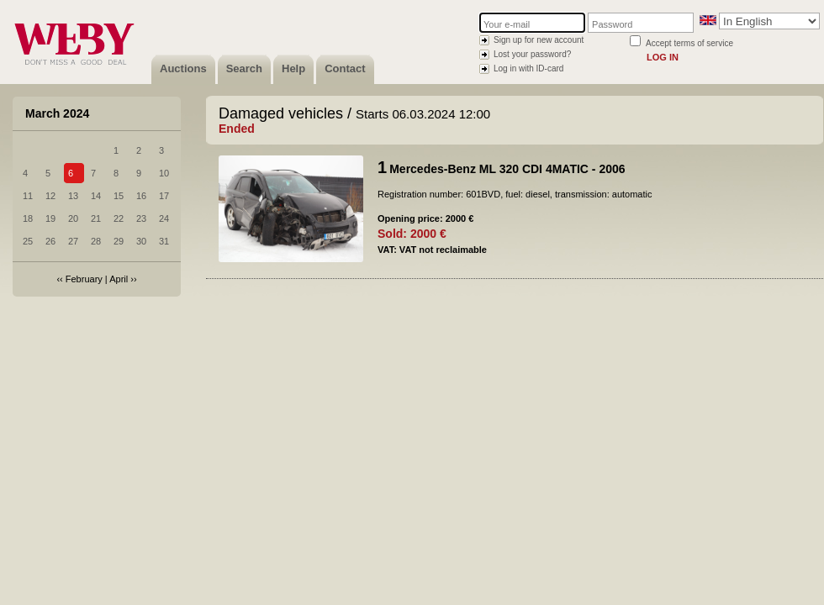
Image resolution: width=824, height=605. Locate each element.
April (118, 279)
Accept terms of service (689, 43)
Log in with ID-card (528, 68)
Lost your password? (532, 54)
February (84, 279)
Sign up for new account (539, 40)
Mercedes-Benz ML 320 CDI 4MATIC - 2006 (507, 169)
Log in (663, 57)
